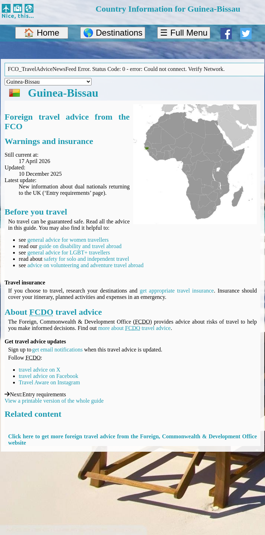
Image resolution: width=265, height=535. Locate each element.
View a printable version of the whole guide (54, 401)
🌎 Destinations (113, 32)
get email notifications (57, 350)
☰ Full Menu (183, 32)
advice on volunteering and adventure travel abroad (85, 265)
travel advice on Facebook (48, 376)
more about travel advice (134, 328)
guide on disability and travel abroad (80, 246)
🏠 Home (41, 32)
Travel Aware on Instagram (49, 382)
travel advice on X (39, 370)
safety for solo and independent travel (86, 259)
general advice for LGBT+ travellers (68, 253)
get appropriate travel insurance (177, 291)
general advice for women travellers (67, 240)
